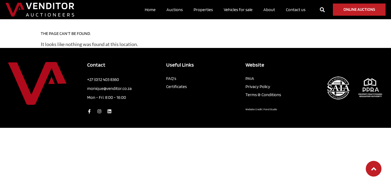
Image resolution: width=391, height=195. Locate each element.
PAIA (249, 78)
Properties (203, 9)
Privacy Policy (257, 86)
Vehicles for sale (238, 9)
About (269, 9)
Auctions (174, 9)
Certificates (176, 86)
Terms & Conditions (263, 94)
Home (150, 9)
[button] (322, 9)
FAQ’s (171, 78)
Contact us (295, 9)
